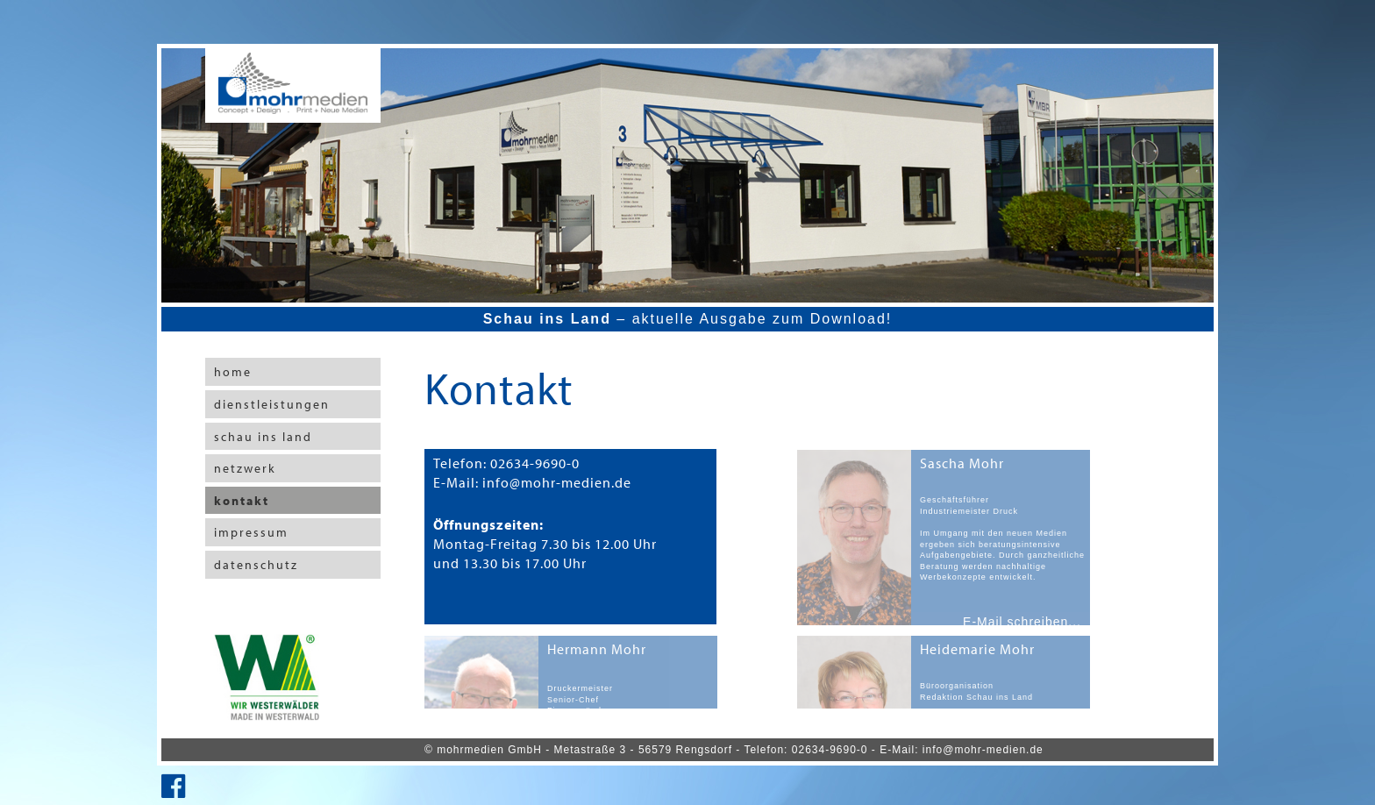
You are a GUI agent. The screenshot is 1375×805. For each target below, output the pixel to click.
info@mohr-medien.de (983, 750)
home (233, 372)
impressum (251, 532)
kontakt (241, 501)
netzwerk (245, 468)
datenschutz (256, 565)
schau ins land (263, 437)
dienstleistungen (272, 404)
